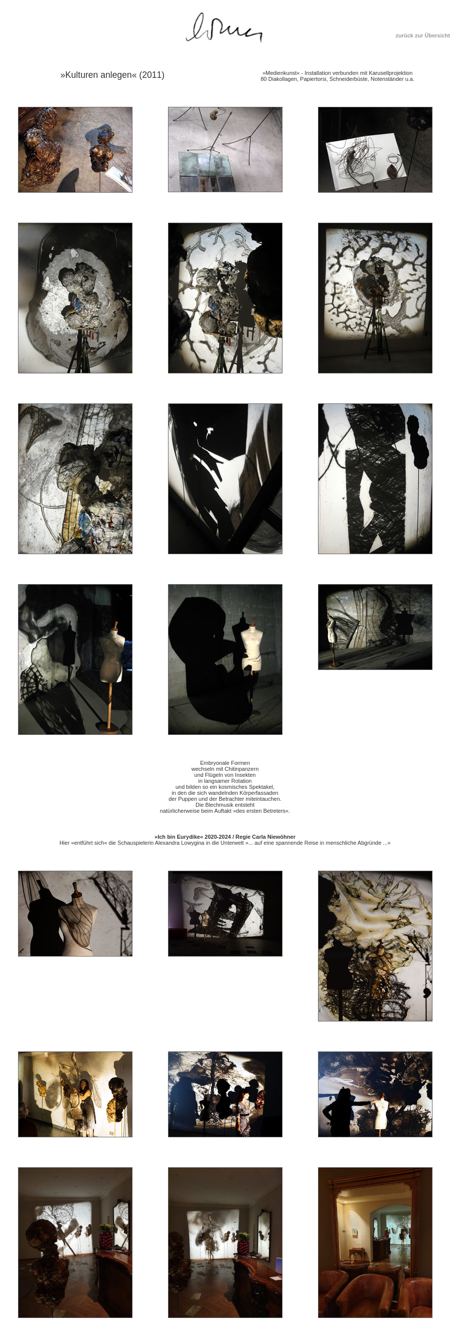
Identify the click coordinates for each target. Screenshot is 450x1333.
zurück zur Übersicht (423, 35)
